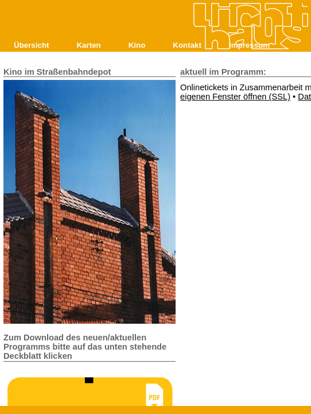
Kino (137, 45)
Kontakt (187, 45)
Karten (88, 45)
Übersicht (31, 45)
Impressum (249, 45)
